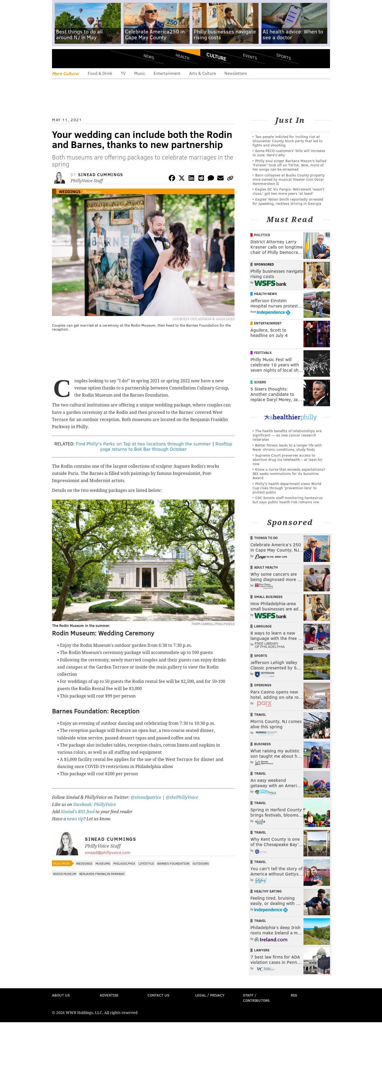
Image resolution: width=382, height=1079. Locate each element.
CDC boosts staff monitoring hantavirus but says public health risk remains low (288, 499)
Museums (92, 191)
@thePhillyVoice (182, 797)
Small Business (268, 596)
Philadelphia (124, 863)
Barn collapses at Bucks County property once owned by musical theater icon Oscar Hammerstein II (289, 179)
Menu (60, 58)
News (149, 56)
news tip (75, 818)
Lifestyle (146, 863)
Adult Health (266, 567)
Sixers (260, 382)
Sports (283, 56)
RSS (294, 995)
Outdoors (201, 863)
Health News (265, 293)
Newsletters (235, 73)
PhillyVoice (88, 58)
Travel (260, 714)
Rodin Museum (64, 874)
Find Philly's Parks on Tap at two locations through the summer (143, 443)
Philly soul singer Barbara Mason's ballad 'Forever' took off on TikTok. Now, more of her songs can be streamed (289, 165)
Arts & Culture (202, 73)
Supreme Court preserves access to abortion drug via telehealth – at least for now (288, 459)
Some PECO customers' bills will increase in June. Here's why (289, 152)
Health (182, 56)
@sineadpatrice (146, 797)
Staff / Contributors (256, 998)
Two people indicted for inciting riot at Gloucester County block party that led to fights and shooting (288, 141)
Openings (262, 685)
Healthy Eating (268, 891)
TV (123, 73)
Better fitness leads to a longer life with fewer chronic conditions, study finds (287, 447)
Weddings (70, 191)
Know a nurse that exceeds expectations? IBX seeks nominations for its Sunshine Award (289, 473)
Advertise (109, 995)
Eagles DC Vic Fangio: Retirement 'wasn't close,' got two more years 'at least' (288, 191)
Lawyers (262, 950)
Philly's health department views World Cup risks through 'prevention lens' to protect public (287, 488)
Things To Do (266, 537)
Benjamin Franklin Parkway (102, 874)
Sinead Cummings (100, 174)
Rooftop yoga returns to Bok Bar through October (166, 446)
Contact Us (158, 995)
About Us (61, 995)
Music (139, 73)
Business (262, 744)
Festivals (263, 352)
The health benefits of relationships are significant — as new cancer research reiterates (287, 435)
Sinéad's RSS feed (77, 811)
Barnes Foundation (173, 863)
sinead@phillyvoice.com (107, 852)
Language (263, 626)
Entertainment (167, 73)
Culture (216, 56)
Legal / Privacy (209, 995)
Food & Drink (100, 73)
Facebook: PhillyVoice (94, 804)
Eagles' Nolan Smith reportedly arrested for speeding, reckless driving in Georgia (288, 201)
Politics (262, 234)
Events (250, 56)
